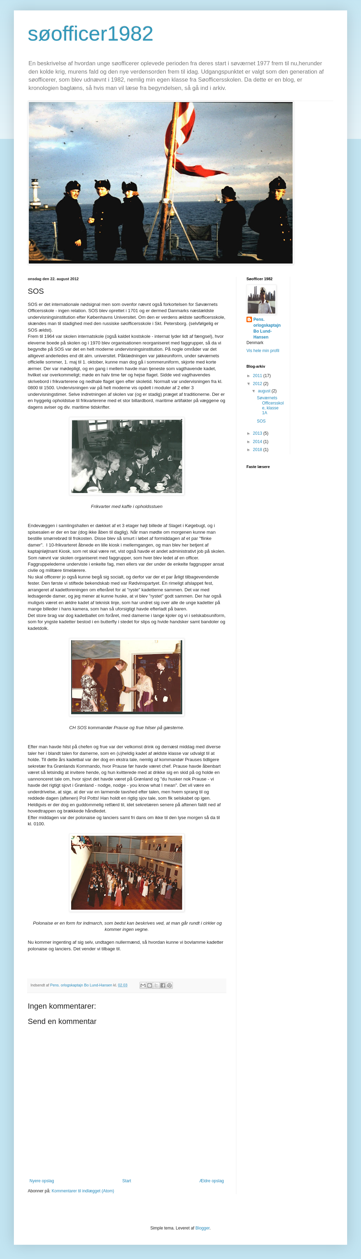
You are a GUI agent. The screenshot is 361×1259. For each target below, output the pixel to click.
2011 (258, 375)
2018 (258, 449)
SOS (261, 421)
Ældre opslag (211, 1180)
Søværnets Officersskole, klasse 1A (270, 405)
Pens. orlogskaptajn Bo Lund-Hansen (267, 328)
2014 (258, 441)
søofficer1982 (90, 33)
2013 (258, 433)
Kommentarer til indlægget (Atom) (83, 1191)
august (264, 391)
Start (126, 1180)
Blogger (202, 1228)
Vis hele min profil (262, 350)
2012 (258, 383)
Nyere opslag (42, 1180)
